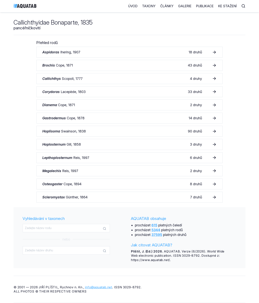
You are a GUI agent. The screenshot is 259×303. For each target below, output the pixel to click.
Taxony (149, 6)
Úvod (133, 6)
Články (167, 6)
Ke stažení (227, 6)
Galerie (184, 6)
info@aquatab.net (98, 287)
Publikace (205, 6)
